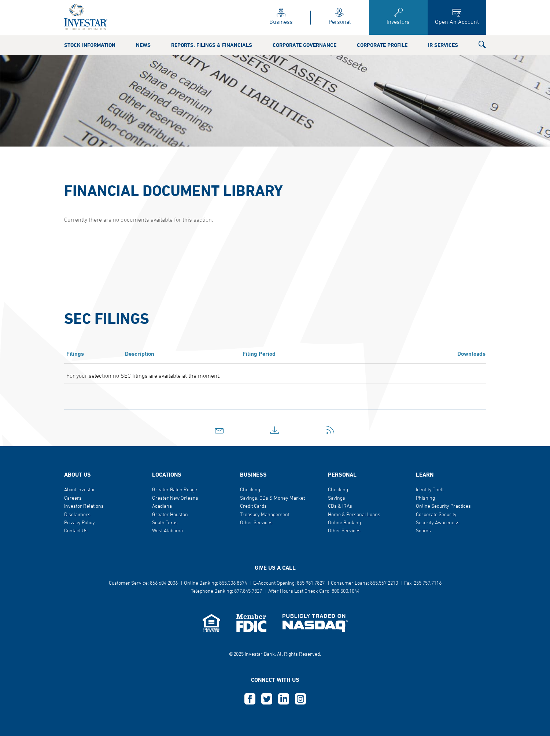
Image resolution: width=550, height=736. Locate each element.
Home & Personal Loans (354, 515)
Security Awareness (437, 523)
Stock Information (89, 34)
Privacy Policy (79, 523)
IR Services (443, 34)
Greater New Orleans (175, 498)
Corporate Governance (304, 34)
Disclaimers (77, 515)
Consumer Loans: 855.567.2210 (364, 583)
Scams (423, 531)
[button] (482, 35)
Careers (73, 498)
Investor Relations (84, 506)
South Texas (165, 523)
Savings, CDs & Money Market (272, 498)
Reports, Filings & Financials (211, 34)
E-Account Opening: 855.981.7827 (289, 583)
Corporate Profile (382, 34)
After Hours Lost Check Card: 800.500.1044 (313, 591)
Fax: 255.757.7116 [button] (423, 583)
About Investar (79, 490)
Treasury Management (264, 515)
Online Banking (344, 523)
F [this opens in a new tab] (249, 699)
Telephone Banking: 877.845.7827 (226, 591)
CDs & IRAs (340, 506)
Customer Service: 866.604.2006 (143, 583)
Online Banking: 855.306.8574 (215, 583)
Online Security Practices (443, 506)
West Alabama (167, 531)
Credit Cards (253, 506)
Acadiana (162, 506)
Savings (336, 498)
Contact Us (76, 531)
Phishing (425, 498)
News (143, 34)
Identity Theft (430, 490)
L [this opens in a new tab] (283, 699)
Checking (250, 490)
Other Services (256, 523)
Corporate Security (436, 515)
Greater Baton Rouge (174, 490)
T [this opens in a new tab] (266, 699)
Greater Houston (170, 515)
